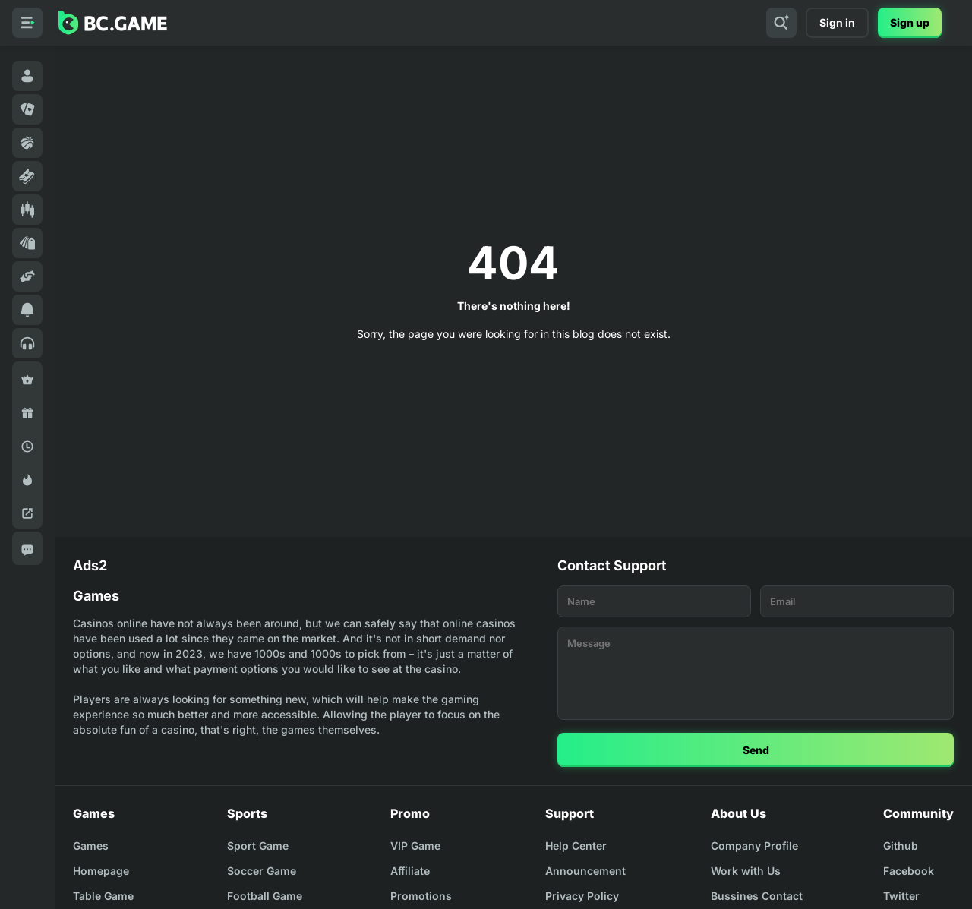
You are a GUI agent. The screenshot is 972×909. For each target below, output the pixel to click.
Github (900, 845)
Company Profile (754, 845)
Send (756, 749)
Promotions (421, 895)
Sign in (837, 22)
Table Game (103, 895)
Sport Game (258, 845)
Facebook (908, 870)
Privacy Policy (582, 895)
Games (91, 845)
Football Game (264, 895)
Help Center (576, 845)
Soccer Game (261, 870)
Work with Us (746, 870)
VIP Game (415, 845)
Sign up (909, 22)
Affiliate (410, 870)
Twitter (901, 895)
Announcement (585, 870)
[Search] (781, 23)
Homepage (101, 870)
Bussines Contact (757, 895)
